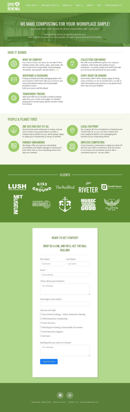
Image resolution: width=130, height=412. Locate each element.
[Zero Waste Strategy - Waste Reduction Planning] (41, 314)
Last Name (71, 259)
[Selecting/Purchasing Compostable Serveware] (41, 327)
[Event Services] (41, 323)
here (56, 70)
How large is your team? (51, 299)
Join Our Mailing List (89, 402)
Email (42, 270)
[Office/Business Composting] (41, 318)
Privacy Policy (59, 402)
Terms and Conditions (41, 402)
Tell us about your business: (52, 281)
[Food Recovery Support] (41, 331)
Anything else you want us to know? (55, 342)
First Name (45, 259)
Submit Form (49, 361)
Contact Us (73, 402)
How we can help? (48, 310)
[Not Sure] (41, 336)
